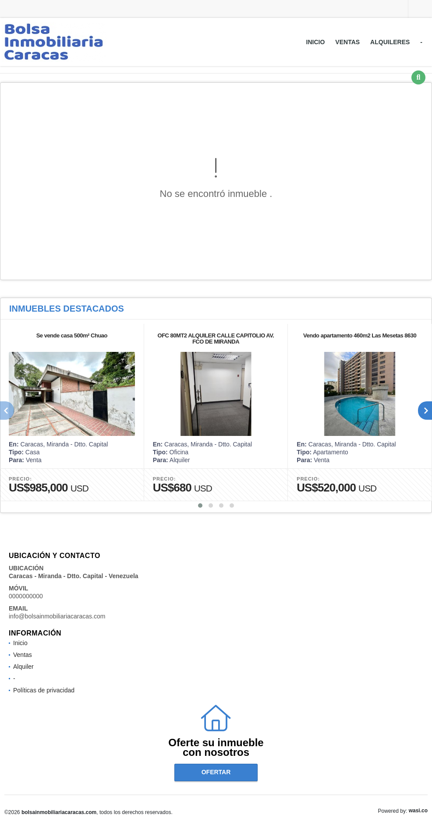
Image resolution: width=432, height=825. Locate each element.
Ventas (347, 42)
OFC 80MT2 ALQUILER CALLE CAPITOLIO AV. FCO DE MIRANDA (216, 338)
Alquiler (23, 666)
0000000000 (26, 596)
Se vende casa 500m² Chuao (71, 335)
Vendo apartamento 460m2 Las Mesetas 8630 (359, 335)
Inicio (315, 42)
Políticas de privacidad (43, 690)
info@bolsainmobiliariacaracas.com (57, 616)
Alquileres (390, 42)
